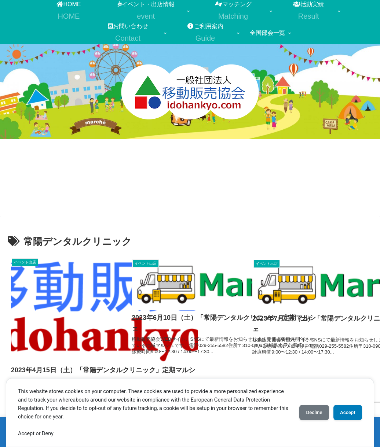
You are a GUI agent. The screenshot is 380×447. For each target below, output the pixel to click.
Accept (345, 412)
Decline (306, 412)
